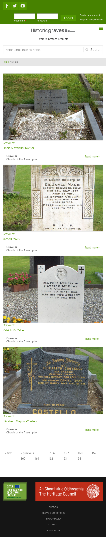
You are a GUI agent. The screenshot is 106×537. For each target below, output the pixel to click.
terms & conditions (53, 513)
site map (53, 525)
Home (6, 62)
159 (93, 453)
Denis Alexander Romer (53, 145)
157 (66, 453)
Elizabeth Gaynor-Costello (53, 418)
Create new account (90, 15)
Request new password (91, 19)
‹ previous (27, 453)
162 (50, 458)
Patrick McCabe (53, 327)
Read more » (92, 156)
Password (42, 20)
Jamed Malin (53, 236)
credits (53, 507)
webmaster (53, 530)
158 (80, 453)
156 (52, 453)
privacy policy (53, 519)
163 (64, 458)
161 (36, 458)
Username (20, 20)
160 (23, 458)
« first (8, 453)
